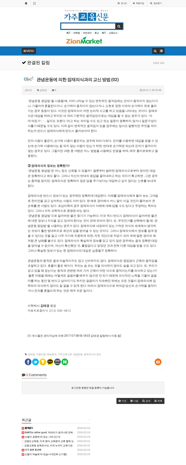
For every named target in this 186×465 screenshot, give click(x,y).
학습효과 (51, 354)
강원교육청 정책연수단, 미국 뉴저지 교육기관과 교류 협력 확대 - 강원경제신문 (64, 445)
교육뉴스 (113, 33)
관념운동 (78, 354)
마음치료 (41, 354)
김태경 (31, 354)
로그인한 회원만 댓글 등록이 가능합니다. (93, 387)
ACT (68, 33)
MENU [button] (29, 51)
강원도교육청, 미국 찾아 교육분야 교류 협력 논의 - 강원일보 (54, 441)
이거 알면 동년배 (31, 450)
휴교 (96, 33)
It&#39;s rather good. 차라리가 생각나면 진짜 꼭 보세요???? (55, 432)
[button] (122, 401)
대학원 (76, 33)
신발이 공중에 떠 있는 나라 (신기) (41, 436)
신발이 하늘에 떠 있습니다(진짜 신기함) (44, 454)
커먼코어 (87, 33)
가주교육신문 (65, 354)
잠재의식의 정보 (92, 354)
